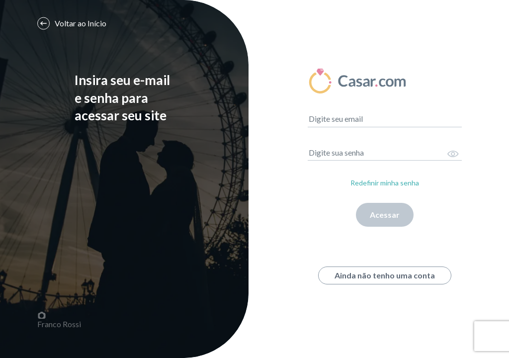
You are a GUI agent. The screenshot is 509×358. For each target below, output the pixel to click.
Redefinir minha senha (384, 183)
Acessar (385, 214)
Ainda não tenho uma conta (385, 275)
